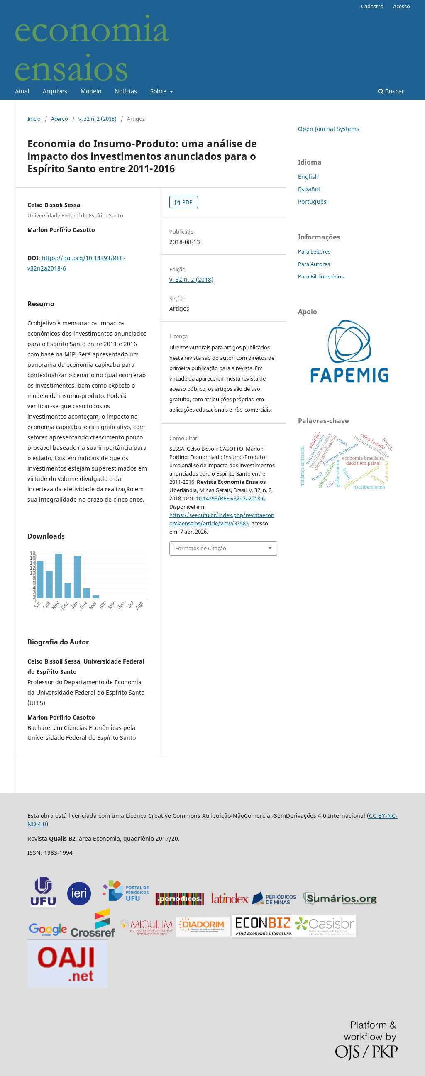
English (308, 177)
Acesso (401, 6)
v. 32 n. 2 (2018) (97, 118)
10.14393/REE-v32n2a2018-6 (230, 498)
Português (312, 201)
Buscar (391, 91)
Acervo (59, 118)
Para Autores (314, 264)
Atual (22, 91)
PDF (186, 202)
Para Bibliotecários (321, 276)
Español (309, 189)
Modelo (91, 91)
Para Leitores (314, 251)
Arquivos (55, 91)
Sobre (159, 91)
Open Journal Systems (328, 129)
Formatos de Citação (200, 548)
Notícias (126, 91)
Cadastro (372, 6)
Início (34, 118)
